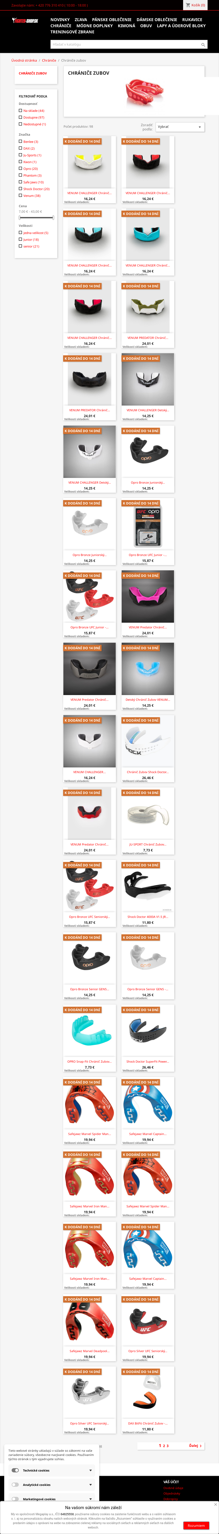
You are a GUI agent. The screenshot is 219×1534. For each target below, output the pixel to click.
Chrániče (60, 25)
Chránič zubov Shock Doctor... (148, 772)
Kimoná (126, 25)
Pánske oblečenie (112, 19)
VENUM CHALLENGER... (89, 772)
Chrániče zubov (33, 73)
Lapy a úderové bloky (181, 25)
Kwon (30, 162)
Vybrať (180, 127)
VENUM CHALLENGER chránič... (89, 193)
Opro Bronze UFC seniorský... (89, 917)
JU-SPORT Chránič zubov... (147, 844)
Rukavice (192, 19)
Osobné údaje (173, 1488)
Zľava (81, 19)
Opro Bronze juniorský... (148, 482)
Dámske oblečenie (157, 19)
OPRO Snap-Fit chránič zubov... (89, 1061)
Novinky (60, 19)
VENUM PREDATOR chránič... (148, 338)
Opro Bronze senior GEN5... (89, 989)
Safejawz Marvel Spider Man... (89, 1134)
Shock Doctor (36, 189)
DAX (29, 148)
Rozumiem (196, 1525)
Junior (31, 239)
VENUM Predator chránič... (148, 627)
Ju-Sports (32, 155)
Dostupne (33, 117)
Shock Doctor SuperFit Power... (148, 1061)
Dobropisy (170, 1499)
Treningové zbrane (72, 32)
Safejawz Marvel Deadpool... (90, 1351)
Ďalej (196, 1446)
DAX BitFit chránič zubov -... (148, 1423)
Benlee (30, 141)
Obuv (146, 25)
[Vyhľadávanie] (129, 44)
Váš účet (171, 1482)
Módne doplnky (94, 25)
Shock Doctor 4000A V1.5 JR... (148, 917)
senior (31, 246)
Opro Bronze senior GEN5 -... (147, 989)
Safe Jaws (33, 182)
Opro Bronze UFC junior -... (148, 555)
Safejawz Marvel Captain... (148, 1134)
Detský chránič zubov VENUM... (148, 700)
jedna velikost (35, 233)
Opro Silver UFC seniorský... (147, 1351)
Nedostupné (34, 124)
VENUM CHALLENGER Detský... (148, 410)
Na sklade (33, 110)
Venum (32, 195)
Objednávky (171, 1493)
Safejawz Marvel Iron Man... (89, 1206)
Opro (30, 168)
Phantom (32, 175)
